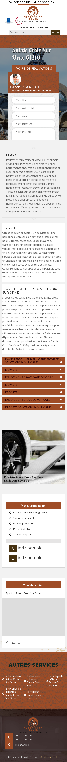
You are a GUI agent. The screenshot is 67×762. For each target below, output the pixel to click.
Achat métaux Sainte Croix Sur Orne (11, 679)
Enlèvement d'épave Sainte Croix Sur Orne (32, 681)
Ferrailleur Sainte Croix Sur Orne (32, 695)
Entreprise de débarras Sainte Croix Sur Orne (11, 693)
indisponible (20, 2)
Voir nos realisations (34, 68)
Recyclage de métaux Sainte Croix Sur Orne (54, 681)
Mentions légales (49, 757)
